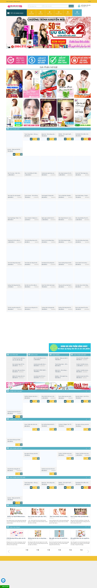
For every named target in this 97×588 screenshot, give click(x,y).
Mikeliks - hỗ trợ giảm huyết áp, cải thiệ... (68, 134)
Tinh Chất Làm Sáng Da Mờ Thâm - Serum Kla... (35, 262)
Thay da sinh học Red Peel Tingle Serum (68, 285)
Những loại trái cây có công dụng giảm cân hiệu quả (38, 538)
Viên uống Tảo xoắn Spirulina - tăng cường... (18, 195)
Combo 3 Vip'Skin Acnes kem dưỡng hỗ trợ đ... (86, 453)
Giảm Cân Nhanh (9, 1)
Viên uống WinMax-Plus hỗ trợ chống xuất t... (85, 218)
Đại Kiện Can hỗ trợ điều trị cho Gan (33, 285)
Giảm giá (40, 12)
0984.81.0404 (4, 586)
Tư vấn (89, 1)
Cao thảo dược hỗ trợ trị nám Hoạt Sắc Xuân (40, 376)
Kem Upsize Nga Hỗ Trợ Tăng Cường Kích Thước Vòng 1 (19, 364)
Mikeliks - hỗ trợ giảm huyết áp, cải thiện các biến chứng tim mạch (61, 376)
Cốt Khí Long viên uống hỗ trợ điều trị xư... (17, 307)
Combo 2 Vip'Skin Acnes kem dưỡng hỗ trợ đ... (69, 453)
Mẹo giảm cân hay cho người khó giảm (59, 538)
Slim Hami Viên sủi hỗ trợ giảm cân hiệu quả (19, 370)
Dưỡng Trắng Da (17, 1)
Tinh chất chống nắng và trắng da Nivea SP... (35, 240)
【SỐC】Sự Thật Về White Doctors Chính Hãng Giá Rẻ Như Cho (17, 516)
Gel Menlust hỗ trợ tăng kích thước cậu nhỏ (51, 262)
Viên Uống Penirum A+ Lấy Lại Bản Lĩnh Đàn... (69, 218)
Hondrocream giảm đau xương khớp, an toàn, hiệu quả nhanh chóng (40, 364)
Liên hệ (68, 12)
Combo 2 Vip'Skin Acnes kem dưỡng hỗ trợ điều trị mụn (83, 370)
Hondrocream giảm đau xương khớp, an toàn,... (52, 173)
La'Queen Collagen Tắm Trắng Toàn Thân (68, 424)
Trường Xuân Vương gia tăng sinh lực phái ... (52, 307)
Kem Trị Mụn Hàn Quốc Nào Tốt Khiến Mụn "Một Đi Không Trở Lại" (38, 516)
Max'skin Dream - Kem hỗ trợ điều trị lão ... (85, 396)
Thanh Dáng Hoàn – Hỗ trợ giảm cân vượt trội (34, 134)
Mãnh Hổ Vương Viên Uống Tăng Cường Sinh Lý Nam (19, 376)
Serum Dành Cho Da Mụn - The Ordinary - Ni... (85, 262)
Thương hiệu (59, 12)
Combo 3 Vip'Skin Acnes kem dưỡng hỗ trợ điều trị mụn (83, 364)
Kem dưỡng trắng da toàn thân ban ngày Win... (52, 424)
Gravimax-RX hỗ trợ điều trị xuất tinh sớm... (17, 240)
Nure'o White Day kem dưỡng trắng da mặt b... (69, 396)
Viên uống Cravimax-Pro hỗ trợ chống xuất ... (69, 173)
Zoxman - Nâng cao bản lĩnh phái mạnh (16, 149)
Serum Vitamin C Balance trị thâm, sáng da (34, 218)
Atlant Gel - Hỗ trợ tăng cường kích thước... (51, 134)
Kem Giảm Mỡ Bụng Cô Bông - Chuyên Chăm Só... (18, 439)
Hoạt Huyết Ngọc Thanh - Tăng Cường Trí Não (18, 218)
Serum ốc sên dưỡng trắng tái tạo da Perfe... (51, 240)
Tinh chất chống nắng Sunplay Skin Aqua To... (18, 262)
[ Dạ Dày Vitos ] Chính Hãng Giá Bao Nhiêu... (85, 285)
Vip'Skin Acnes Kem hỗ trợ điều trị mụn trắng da (83, 376)
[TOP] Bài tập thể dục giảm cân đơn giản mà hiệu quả (17, 538)
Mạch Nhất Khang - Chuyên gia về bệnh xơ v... (85, 195)
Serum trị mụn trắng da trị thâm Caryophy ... (34, 307)
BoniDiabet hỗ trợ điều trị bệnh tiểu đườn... (85, 134)
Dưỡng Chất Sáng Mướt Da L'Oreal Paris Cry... (18, 285)
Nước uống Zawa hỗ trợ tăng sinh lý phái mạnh (85, 307)
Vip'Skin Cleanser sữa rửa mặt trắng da (33, 396)
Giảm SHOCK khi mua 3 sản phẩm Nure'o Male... (52, 396)
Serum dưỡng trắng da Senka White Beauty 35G (69, 262)
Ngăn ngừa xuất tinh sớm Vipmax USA (50, 218)
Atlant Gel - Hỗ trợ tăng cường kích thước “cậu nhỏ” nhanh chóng (61, 370)
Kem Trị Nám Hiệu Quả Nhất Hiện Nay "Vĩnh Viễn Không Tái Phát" (80, 516)
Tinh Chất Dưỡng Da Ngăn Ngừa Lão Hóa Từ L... (69, 240)
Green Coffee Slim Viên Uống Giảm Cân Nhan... (35, 424)
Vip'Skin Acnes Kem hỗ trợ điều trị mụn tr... (16, 411)
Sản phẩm (31, 12)
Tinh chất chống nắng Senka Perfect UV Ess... (85, 240)
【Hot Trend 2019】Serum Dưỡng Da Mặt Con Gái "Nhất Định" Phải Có (59, 516)
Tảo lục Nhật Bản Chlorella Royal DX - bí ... (68, 195)
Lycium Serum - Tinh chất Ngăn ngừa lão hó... (35, 195)
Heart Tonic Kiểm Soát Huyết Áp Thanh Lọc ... (52, 285)
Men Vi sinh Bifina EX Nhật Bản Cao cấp (34, 173)
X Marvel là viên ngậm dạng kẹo (19, 358)
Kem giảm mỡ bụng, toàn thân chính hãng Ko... (86, 424)
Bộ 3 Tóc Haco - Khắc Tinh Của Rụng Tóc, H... (18, 173)
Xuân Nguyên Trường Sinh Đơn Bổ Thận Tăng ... (52, 195)
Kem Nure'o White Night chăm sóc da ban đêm (40, 370)
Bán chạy (50, 12)
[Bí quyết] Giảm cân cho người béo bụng (80, 538)
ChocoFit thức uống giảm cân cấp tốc (83, 358)
